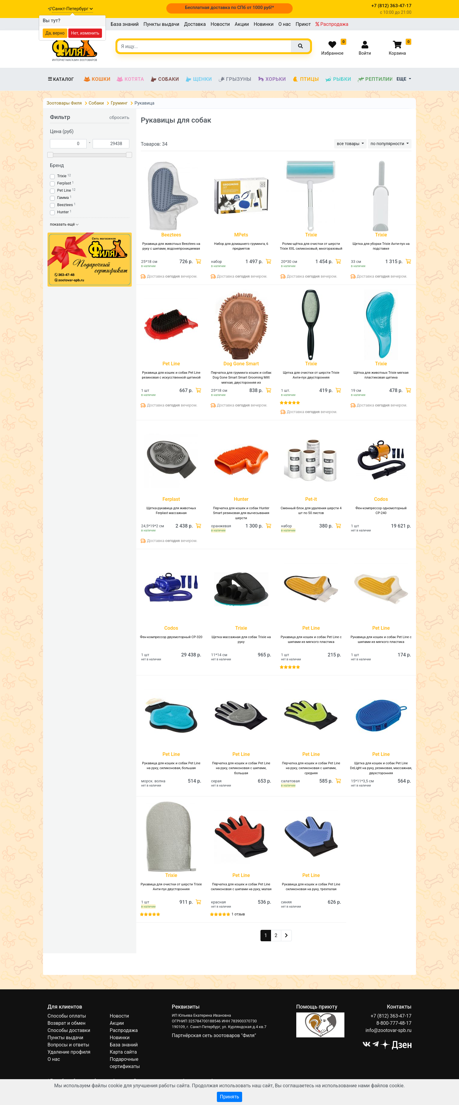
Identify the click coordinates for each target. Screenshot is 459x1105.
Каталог (61, 79)
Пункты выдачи (161, 24)
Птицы (305, 79)
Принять (229, 1097)
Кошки (97, 79)
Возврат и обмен (66, 1023)
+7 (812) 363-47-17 (391, 1016)
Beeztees (65, 204)
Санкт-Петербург (72, 8)
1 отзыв (238, 914)
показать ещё (64, 224)
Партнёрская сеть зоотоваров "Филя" (214, 1035)
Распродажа (332, 24)
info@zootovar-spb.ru (388, 1030)
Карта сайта (123, 1052)
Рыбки (338, 79)
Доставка (195, 24)
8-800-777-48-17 (393, 1023)
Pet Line (64, 190)
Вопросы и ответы (68, 1045)
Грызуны (234, 79)
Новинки (263, 24)
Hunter (63, 212)
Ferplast (64, 183)
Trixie (61, 176)
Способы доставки (69, 1030)
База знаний (125, 24)
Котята (130, 79)
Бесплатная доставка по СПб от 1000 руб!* (229, 7)
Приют (303, 24)
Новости (220, 24)
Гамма (63, 197)
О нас (284, 24)
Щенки (198, 79)
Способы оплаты (67, 1016)
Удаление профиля (69, 1052)
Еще (402, 79)
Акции (242, 24)
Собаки (164, 79)
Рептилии (375, 79)
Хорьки (271, 79)
